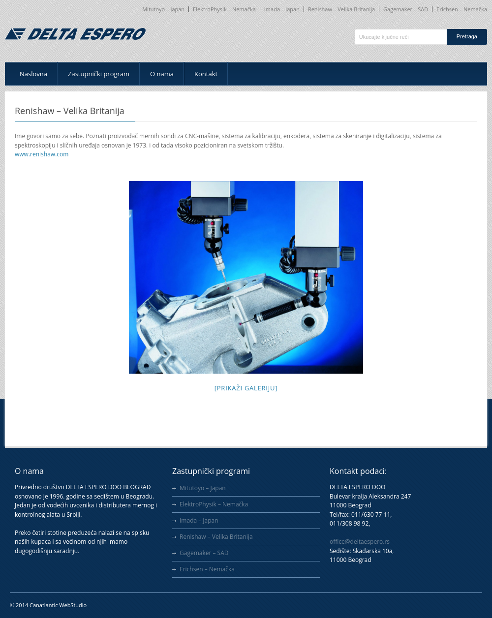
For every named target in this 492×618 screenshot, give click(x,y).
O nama (162, 73)
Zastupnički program (98, 73)
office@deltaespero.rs (360, 541)
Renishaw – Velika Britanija (341, 9)
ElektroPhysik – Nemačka (224, 9)
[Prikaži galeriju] (246, 387)
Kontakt (205, 73)
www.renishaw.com (41, 154)
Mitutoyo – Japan (163, 9)
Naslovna (33, 73)
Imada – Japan (282, 9)
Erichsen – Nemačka (461, 9)
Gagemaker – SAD (405, 9)
